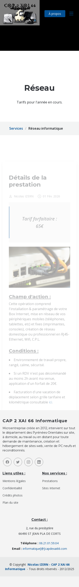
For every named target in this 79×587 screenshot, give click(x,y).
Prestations (50, 481)
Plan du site (10, 502)
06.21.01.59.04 (49, 543)
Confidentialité (12, 488)
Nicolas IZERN (23, 201)
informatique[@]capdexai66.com (45, 549)
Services (16, 128)
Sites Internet (51, 488)
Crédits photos (13, 495)
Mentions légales (14, 481)
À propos (55, 14)
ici (50, 407)
